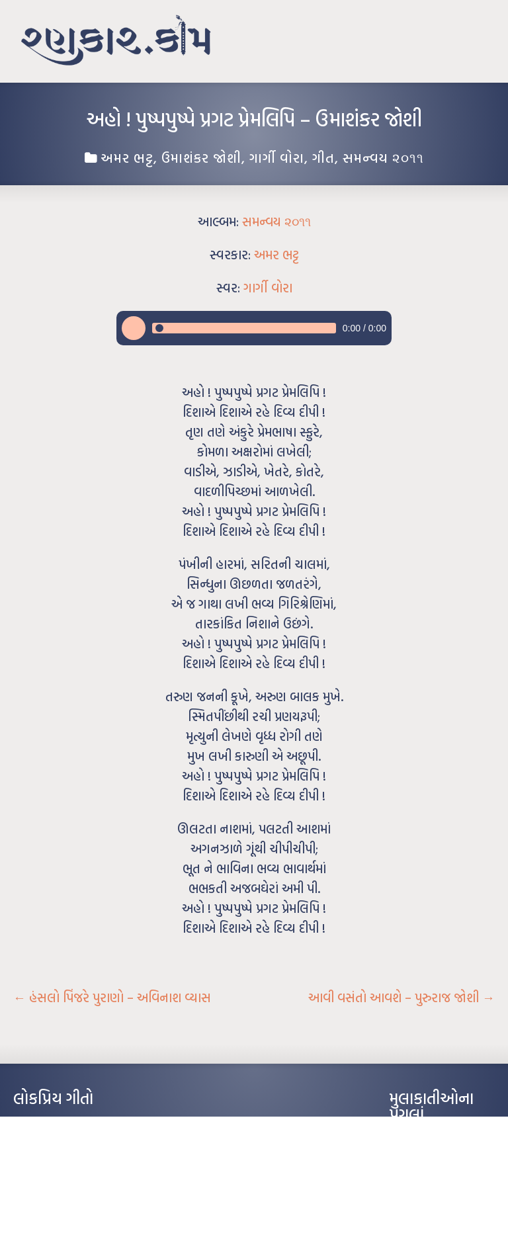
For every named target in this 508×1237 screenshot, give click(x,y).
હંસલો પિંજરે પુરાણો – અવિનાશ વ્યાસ (112, 997)
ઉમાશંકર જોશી (201, 157)
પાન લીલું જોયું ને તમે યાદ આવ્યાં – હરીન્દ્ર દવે (83, 1164)
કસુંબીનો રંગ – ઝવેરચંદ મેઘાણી (61, 1203)
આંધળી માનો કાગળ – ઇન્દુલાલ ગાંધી (69, 1124)
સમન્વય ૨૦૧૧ (383, 157)
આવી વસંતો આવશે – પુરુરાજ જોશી (401, 997)
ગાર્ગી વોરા (276, 157)
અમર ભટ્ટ (127, 157)
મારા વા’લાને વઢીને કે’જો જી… (59, 1144)
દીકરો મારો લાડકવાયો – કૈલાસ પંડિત (69, 1183)
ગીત (323, 157)
